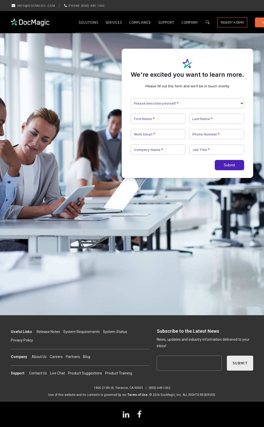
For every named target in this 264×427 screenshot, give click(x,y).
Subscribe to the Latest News (188, 331)
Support (166, 22)
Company (190, 22)
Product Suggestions (85, 373)
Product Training (118, 373)
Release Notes (48, 332)
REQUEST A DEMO (232, 22)
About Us (39, 357)
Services (113, 22)
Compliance (140, 22)
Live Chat (57, 373)
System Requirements (81, 332)
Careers (56, 357)
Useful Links (21, 332)
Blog (86, 357)
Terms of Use (137, 395)
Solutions (88, 22)
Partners (73, 357)
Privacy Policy (22, 340)
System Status (115, 332)
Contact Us (38, 373)
